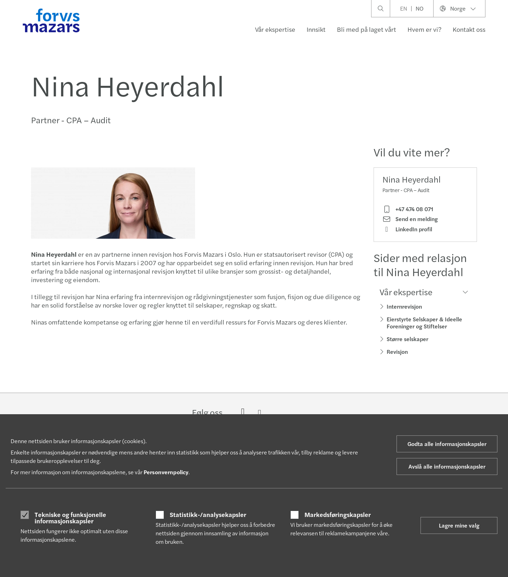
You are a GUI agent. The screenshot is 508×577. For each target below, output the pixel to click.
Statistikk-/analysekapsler (208, 514)
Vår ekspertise (275, 29)
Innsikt (316, 29)
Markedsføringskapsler (337, 514)
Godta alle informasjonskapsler (446, 444)
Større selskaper (407, 339)
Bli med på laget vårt (366, 29)
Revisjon (397, 351)
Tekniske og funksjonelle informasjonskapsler (70, 517)
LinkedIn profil (407, 229)
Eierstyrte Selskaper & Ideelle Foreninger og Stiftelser (424, 322)
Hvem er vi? (424, 29)
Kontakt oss (469, 29)
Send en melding (410, 219)
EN (403, 8)
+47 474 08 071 (407, 209)
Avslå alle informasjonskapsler (447, 466)
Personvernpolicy (166, 472)
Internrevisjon (404, 306)
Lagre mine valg (459, 525)
